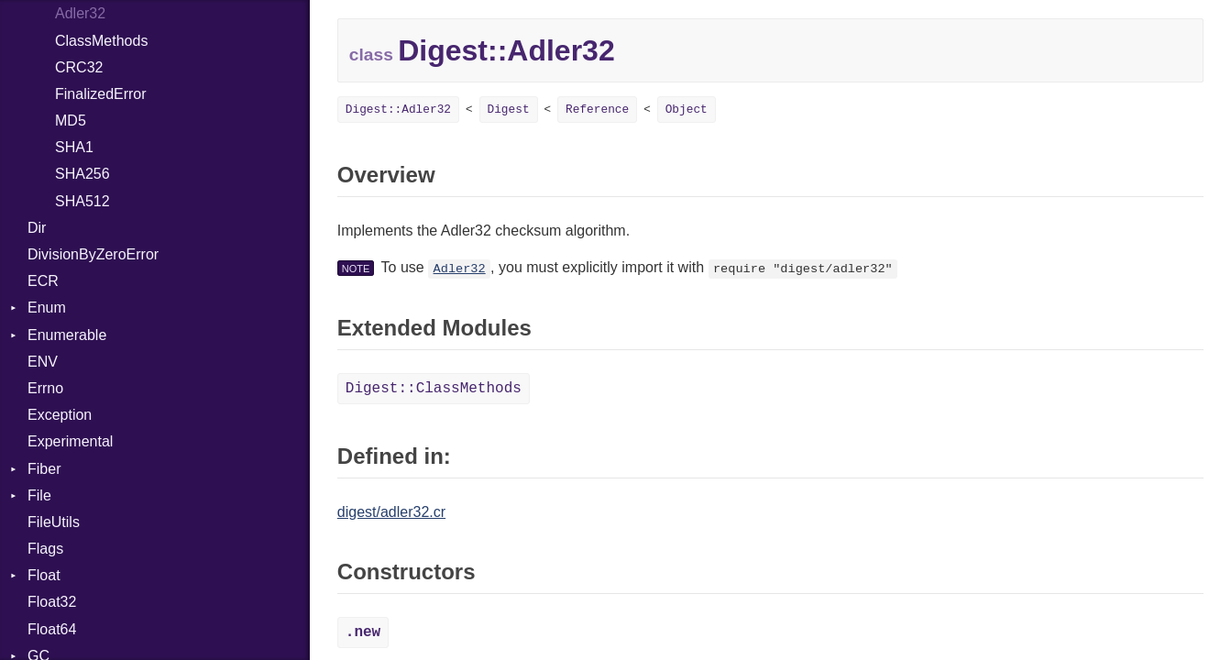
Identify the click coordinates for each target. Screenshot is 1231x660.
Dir (36, 228)
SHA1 (74, 147)
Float (43, 575)
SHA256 (82, 174)
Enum (46, 307)
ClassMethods (101, 41)
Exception (59, 415)
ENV (42, 361)
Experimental (70, 441)
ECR (43, 281)
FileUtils (53, 522)
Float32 (51, 602)
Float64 (51, 629)
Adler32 (80, 13)
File (39, 495)
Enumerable (66, 335)
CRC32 (79, 67)
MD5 (70, 120)
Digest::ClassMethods (434, 388)
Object (686, 109)
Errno (45, 388)
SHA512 (82, 201)
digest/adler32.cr (391, 512)
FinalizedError (101, 94)
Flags (45, 548)
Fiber (43, 469)
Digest (509, 109)
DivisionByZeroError (93, 254)
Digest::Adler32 (398, 109)
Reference (597, 109)
